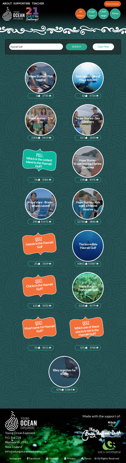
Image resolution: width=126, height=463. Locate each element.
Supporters (22, 3)
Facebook (34, 458)
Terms (86, 458)
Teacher (38, 3)
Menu (115, 13)
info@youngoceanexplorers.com (26, 451)
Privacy (70, 458)
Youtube (52, 458)
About (7, 3)
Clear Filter (103, 46)
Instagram (16, 458)
